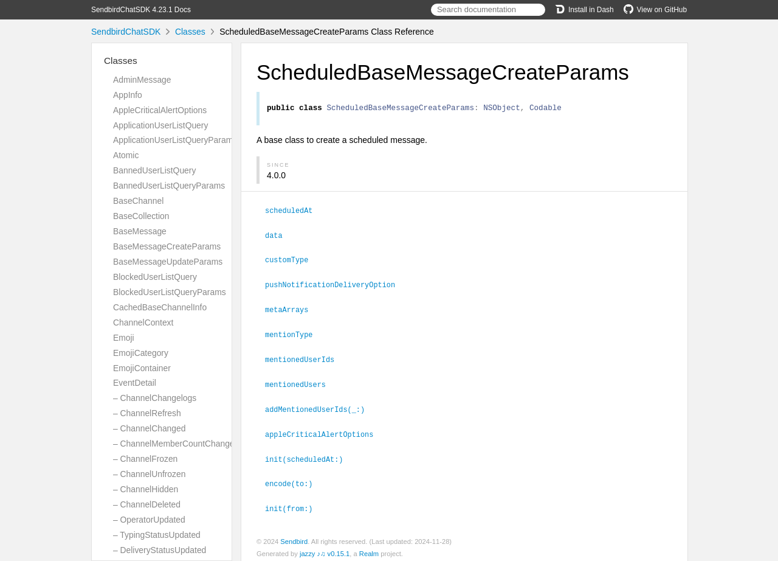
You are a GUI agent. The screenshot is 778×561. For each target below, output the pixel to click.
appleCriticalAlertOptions (324, 430)
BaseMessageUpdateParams (167, 262)
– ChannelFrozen (145, 459)
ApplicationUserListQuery (160, 125)
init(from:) (294, 502)
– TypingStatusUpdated (157, 535)
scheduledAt (293, 212)
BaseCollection (141, 216)
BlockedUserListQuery (155, 277)
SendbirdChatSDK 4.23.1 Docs (141, 9)
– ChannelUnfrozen (149, 474)
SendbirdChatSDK (125, 32)
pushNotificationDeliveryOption (335, 284)
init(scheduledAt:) (309, 454)
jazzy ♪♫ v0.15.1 (324, 547)
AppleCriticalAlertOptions (160, 110)
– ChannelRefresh (147, 413)
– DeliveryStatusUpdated (159, 550)
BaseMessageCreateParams (167, 246)
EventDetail (134, 383)
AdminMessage (142, 80)
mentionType (293, 333)
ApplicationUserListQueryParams (175, 140)
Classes (190, 32)
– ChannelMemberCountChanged (176, 443)
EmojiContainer (142, 368)
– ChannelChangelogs (154, 398)
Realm (369, 547)
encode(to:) (294, 478)
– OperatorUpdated (149, 519)
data (279, 236)
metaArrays (291, 308)
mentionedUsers (300, 381)
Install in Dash (584, 9)
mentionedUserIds (304, 357)
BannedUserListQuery (154, 170)
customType (291, 260)
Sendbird (294, 535)
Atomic (126, 155)
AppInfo (127, 95)
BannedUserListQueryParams (169, 185)
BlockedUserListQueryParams (169, 292)
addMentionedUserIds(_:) (320, 406)
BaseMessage (140, 231)
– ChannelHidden (145, 489)
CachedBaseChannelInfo (160, 307)
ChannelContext (143, 322)
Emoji (123, 338)
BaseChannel (138, 201)
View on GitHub (655, 9)
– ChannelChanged (149, 428)
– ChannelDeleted (147, 504)
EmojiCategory (140, 353)
